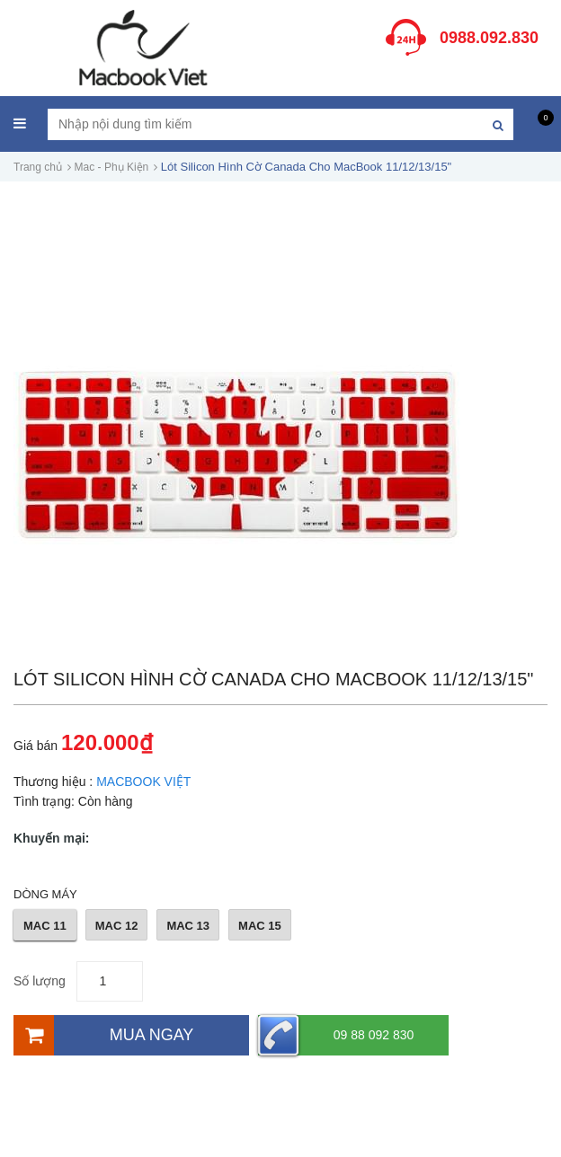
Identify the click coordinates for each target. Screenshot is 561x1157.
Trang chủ (37, 167)
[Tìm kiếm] (497, 124)
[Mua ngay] (131, 1035)
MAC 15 (259, 925)
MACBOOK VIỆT (143, 781)
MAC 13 (187, 925)
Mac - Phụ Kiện (112, 167)
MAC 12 (116, 925)
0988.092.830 (489, 38)
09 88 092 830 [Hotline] (336, 1035)
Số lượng (39, 981)
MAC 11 (45, 925)
